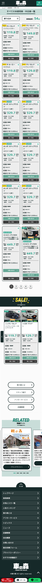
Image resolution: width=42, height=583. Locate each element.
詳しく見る (11, 58)
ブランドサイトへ (21, 468)
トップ (3, 8)
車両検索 (10, 8)
